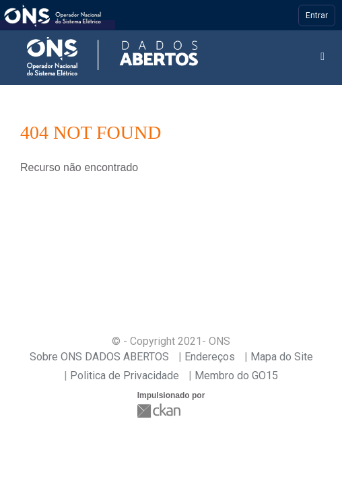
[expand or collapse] (322, 56)
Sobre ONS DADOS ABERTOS (99, 356)
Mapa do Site (281, 356)
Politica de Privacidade (124, 375)
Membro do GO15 (236, 375)
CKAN (160, 410)
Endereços (209, 356)
